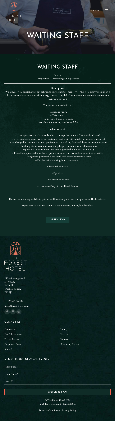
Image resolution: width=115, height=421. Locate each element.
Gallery (64, 329)
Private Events (11, 339)
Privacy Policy (69, 410)
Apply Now (58, 220)
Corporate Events (13, 344)
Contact (64, 339)
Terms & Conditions (49, 410)
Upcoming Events (69, 344)
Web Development (50, 404)
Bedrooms (9, 329)
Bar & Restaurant (13, 334)
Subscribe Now (57, 392)
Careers (64, 334)
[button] (99, 11)
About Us (9, 349)
